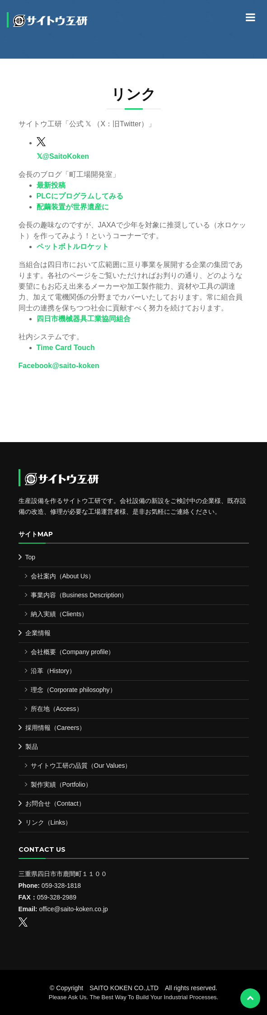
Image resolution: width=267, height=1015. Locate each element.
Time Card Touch (66, 347)
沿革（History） (53, 670)
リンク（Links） (48, 822)
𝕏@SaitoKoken (63, 156)
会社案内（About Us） (63, 576)
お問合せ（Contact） (55, 803)
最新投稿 (51, 185)
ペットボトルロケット (73, 246)
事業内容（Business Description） (79, 595)
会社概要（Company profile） (73, 651)
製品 (31, 746)
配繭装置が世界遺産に (73, 207)
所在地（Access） (57, 708)
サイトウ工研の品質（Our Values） (81, 765)
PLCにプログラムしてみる (80, 196)
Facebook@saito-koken (59, 365)
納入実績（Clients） (59, 614)
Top (30, 557)
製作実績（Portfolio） (61, 784)
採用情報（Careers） (55, 727)
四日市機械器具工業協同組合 (84, 319)
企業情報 (38, 633)
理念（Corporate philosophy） (73, 689)
